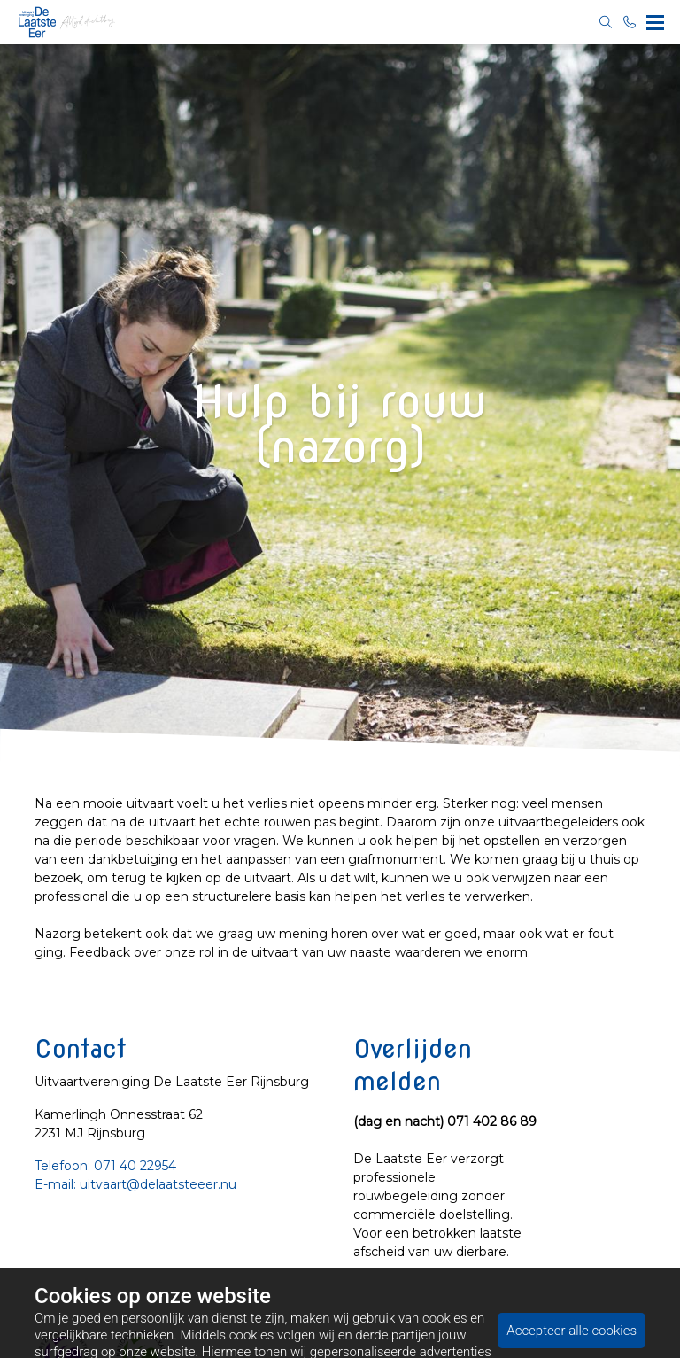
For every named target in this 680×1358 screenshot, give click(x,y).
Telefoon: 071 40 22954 (105, 1166)
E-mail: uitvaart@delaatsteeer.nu (135, 1184)
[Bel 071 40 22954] (630, 22)
